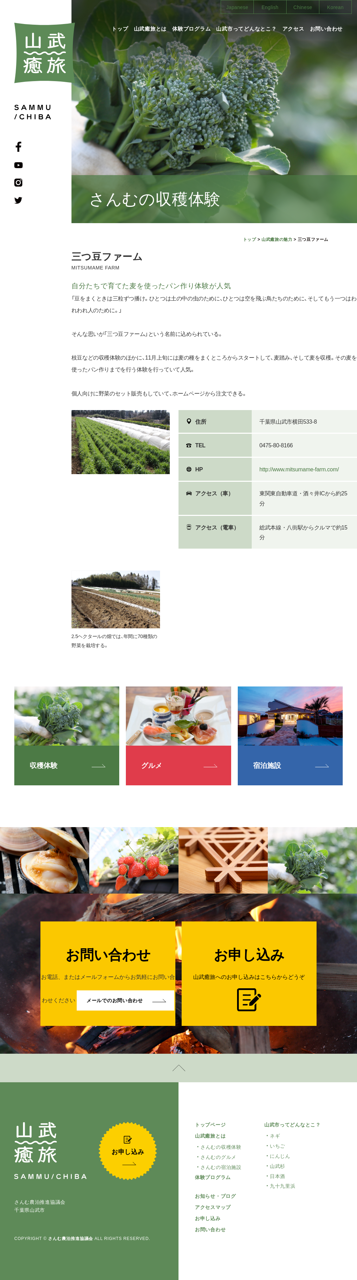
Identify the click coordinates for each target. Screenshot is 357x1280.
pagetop (178, 1068)
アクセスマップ (213, 1207)
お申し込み (208, 1218)
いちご (277, 1146)
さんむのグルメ (218, 1157)
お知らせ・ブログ (215, 1196)
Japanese (237, 7)
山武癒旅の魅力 (276, 239)
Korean (335, 7)
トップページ (210, 1125)
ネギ (275, 1136)
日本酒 (277, 1176)
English (269, 7)
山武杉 (277, 1166)
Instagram (18, 183)
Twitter (18, 200)
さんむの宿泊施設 (221, 1167)
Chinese (303, 7)
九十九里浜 (283, 1186)
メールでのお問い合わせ (114, 1000)
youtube (18, 165)
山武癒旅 (44, 53)
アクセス (293, 28)
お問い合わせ (326, 28)
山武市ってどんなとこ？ (246, 28)
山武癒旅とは (150, 28)
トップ (120, 28)
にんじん (280, 1156)
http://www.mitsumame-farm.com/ (299, 469)
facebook (18, 147)
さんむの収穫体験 (221, 1147)
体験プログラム (191, 28)
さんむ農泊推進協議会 (70, 1238)
